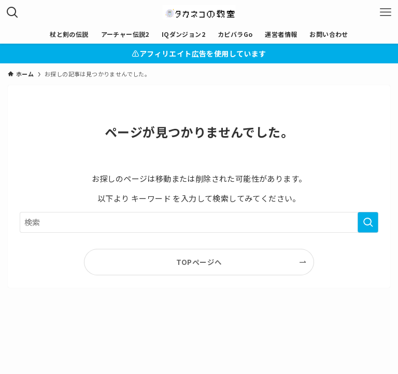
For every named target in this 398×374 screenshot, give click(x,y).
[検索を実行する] (368, 222)
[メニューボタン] (385, 12)
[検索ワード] (199, 222)
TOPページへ (199, 262)
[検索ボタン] (12, 12)
